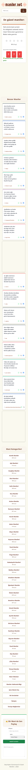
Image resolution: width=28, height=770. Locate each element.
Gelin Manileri (14, 486)
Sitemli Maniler (14, 608)
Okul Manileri (14, 478)
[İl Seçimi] (17, 737)
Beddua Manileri (14, 570)
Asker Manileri (14, 524)
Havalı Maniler (14, 517)
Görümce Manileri (14, 623)
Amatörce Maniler (14, 600)
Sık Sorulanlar (14, 695)
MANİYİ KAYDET (14, 741)
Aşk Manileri (14, 463)
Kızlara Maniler (14, 501)
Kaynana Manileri (14, 539)
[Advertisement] (14, 79)
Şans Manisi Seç (14, 690)
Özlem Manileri (14, 593)
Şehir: (11, 734)
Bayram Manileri (14, 638)
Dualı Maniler (14, 646)
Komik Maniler (14, 455)
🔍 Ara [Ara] (23, 11)
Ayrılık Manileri (14, 616)
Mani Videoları (14, 677)
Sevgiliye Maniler (14, 471)
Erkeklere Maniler (14, 577)
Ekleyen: (11, 728)
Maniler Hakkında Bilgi (14, 684)
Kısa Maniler (14, 494)
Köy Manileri (14, 654)
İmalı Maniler (14, 547)
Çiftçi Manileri (14, 661)
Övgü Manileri (14, 555)
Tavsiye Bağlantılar (14, 706)
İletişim (14, 701)
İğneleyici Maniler (14, 585)
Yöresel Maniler (14, 669)
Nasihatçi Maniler (14, 631)
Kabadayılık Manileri (14, 562)
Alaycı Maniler (14, 532)
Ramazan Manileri (14, 509)
